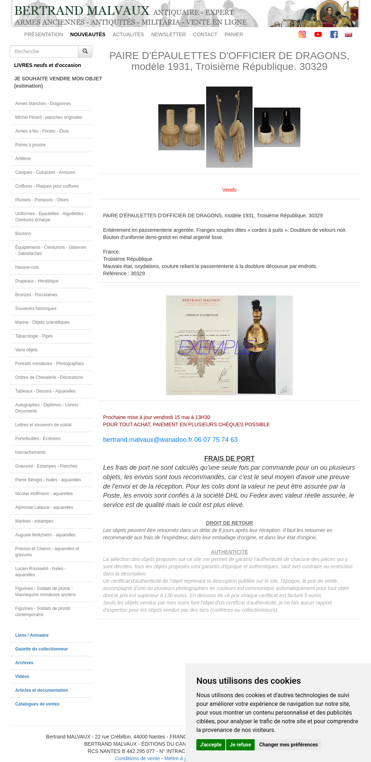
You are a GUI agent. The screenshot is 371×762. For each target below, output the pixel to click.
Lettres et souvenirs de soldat (43, 424)
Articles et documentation (41, 690)
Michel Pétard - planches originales (48, 117)
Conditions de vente (137, 758)
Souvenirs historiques (36, 308)
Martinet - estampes (34, 521)
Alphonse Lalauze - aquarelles (44, 507)
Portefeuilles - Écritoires (38, 438)
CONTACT (205, 34)
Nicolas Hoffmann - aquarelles (44, 493)
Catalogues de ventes (37, 704)
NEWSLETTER (168, 34)
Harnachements (30, 452)
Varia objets (26, 349)
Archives (24, 662)
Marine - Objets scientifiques (42, 322)
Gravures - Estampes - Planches (46, 466)
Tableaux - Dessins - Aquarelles (45, 391)
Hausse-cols (27, 267)
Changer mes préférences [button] (288, 745)
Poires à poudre (30, 144)
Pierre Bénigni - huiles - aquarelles (48, 479)
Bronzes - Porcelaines (36, 294)
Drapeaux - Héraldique (37, 281)
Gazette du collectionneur (41, 649)
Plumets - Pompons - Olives (41, 199)
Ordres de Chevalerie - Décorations (49, 377)
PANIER (234, 34)
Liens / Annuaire (32, 635)
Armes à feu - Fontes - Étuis (42, 131)
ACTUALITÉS (128, 34)
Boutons (23, 233)
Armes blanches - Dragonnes (43, 103)
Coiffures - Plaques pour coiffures (47, 186)
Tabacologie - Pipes (34, 336)
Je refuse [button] (240, 745)
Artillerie (23, 158)
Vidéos (22, 676)
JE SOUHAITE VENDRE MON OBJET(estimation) (53, 82)
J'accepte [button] (211, 745)
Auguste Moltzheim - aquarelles (45, 534)
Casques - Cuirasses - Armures (45, 172)
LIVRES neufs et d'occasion (47, 65)
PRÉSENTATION (43, 34)
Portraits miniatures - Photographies (49, 363)
